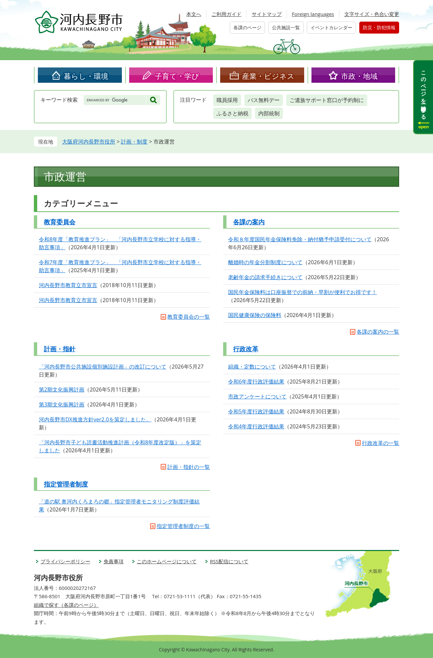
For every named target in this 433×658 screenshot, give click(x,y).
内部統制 (269, 113)
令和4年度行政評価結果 (256, 426)
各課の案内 (249, 222)
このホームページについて (167, 561)
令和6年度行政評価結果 (256, 381)
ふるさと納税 (232, 113)
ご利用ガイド (226, 14)
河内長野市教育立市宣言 (68, 285)
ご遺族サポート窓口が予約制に (327, 100)
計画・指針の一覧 (188, 467)
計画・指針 (59, 349)
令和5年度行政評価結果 (256, 411)
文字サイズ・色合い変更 (371, 14)
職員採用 (227, 100)
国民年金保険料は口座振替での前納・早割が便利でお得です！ (302, 292)
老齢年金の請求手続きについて (265, 277)
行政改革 (245, 349)
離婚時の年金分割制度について (265, 262)
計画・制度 (134, 141)
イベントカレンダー (331, 27)
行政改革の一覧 (380, 443)
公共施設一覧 (286, 27)
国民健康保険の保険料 (254, 315)
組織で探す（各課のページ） (66, 605)
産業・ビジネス (268, 76)
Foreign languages (313, 14)
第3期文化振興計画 (61, 404)
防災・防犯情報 (379, 27)
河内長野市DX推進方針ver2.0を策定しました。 (95, 419)
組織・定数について (252, 366)
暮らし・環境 (86, 76)
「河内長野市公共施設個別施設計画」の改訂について (102, 366)
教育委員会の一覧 (188, 316)
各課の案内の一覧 (378, 331)
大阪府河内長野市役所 (88, 141)
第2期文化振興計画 (61, 389)
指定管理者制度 (66, 484)
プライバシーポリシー (65, 561)
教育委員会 (59, 222)
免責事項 (114, 561)
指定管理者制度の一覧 (183, 526)
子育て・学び (177, 76)
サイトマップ (267, 14)
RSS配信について (229, 561)
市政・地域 (359, 76)
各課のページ (247, 27)
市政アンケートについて (257, 396)
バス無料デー (264, 100)
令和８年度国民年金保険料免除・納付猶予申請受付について (300, 239)
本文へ (193, 14)
